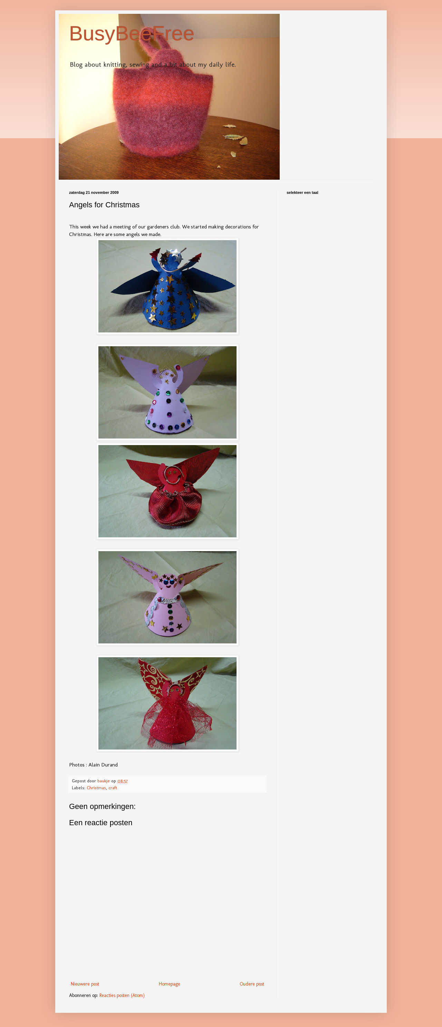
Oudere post (252, 984)
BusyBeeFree (132, 33)
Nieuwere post (85, 984)
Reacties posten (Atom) (122, 995)
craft (112, 787)
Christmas (96, 787)
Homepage (169, 984)
